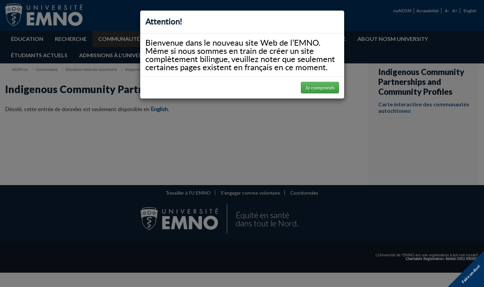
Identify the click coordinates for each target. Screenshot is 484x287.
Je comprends (320, 87)
